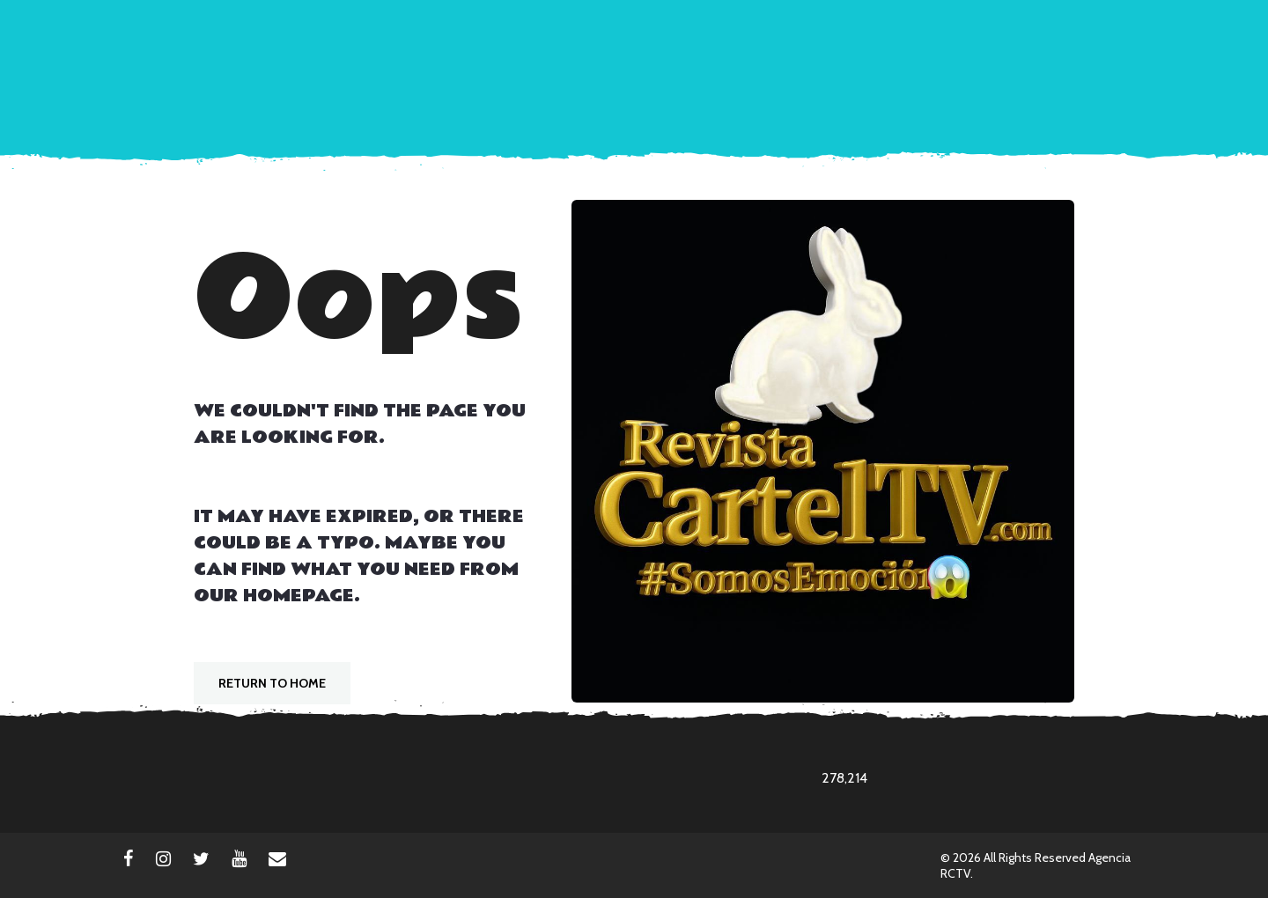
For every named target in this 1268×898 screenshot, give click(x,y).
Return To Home (272, 683)
